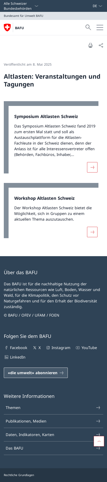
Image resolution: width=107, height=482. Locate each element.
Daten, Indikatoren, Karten (53, 434)
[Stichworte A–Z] (91, 6)
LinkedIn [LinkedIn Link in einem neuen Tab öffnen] (14, 357)
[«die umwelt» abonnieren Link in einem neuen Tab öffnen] (36, 373)
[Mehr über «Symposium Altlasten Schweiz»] (92, 167)
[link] (53, 139)
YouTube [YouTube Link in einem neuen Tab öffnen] (86, 347)
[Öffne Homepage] (14, 27)
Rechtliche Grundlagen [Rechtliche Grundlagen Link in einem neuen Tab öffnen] (19, 475)
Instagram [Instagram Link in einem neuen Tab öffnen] (57, 347)
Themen (53, 407)
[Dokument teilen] (101, 45)
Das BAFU (53, 448)
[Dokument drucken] (90, 45)
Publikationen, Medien (53, 421)
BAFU (19, 28)
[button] (99, 441)
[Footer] (53, 475)
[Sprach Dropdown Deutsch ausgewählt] (97, 6)
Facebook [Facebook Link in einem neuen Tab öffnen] (15, 347)
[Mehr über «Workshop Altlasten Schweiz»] (92, 232)
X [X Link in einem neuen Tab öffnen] (36, 347)
